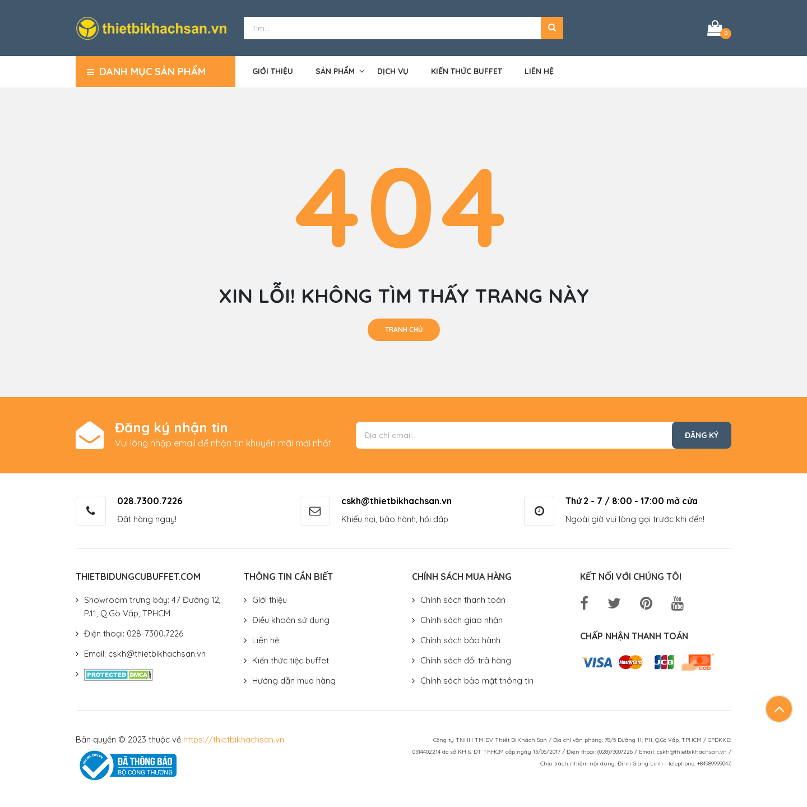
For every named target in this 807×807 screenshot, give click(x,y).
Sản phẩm (335, 71)
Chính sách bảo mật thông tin (477, 680)
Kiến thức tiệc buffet (290, 660)
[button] (552, 28)
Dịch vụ (393, 71)
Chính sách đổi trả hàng (465, 660)
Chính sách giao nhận (461, 620)
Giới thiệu (272, 71)
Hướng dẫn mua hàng (294, 680)
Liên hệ (539, 71)
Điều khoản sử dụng (291, 620)
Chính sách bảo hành (460, 640)
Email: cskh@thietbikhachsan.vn (145, 653)
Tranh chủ (404, 329)
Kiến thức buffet (466, 71)
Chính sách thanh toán (462, 599)
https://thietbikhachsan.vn (233, 739)
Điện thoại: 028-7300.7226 (133, 633)
